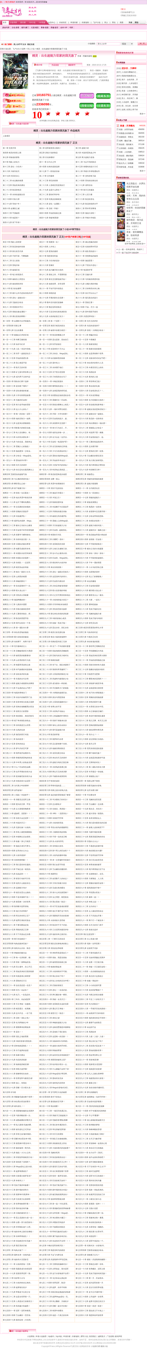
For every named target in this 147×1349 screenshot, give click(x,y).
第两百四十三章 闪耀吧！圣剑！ (52, 539)
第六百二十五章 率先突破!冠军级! (52, 1129)
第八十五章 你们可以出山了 (87, 293)
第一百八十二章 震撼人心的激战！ (16, 446)
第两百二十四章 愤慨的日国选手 (15, 511)
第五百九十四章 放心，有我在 (15, 1083)
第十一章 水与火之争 (47, 162)
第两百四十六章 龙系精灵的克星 (52, 544)
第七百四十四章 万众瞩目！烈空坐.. (17, 1315)
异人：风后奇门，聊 (130, 98)
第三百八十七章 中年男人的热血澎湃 (17, 762)
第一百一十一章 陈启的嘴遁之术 (52, 335)
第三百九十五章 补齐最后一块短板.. (90, 772)
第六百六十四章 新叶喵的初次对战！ (54, 1190)
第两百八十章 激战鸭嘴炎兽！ (15, 600)
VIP (65, 28)
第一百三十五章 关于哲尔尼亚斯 (52, 372)
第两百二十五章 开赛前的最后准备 (53, 511)
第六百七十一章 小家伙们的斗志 (88, 1199)
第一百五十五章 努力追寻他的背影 (16, 405)
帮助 (136, 22)
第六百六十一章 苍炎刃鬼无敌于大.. (53, 1185)
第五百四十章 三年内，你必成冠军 (16, 999)
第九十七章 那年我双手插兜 (87, 312)
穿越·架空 (54, 28)
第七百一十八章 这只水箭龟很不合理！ (54, 1273)
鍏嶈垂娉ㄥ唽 (21, 2)
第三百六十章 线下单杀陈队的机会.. (17, 721)
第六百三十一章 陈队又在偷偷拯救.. (53, 1139)
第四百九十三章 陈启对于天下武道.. (53, 925)
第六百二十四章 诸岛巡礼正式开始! (17, 1129)
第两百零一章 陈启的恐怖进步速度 (53, 474)
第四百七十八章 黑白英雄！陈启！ (53, 902)
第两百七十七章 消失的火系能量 (15, 595)
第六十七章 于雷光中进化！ (87, 265)
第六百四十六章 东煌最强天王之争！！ (54, 1162)
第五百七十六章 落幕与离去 (14, 1055)
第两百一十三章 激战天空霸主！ (52, 493)
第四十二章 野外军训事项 (86, 208)
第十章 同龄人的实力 (11, 162)
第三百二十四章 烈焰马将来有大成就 (90, 665)
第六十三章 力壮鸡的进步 (49, 261)
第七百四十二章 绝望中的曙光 (51, 1311)
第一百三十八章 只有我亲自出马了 (53, 377)
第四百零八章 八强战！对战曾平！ (16, 795)
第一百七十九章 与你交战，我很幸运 (17, 442)
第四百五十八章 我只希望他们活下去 (90, 869)
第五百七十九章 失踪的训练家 (15, 1060)
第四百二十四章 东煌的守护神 (51, 818)
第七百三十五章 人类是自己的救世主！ (18, 1301)
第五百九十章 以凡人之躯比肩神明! (90, 1074)
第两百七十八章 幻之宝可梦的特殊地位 (54, 595)
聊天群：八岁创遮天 (130, 83)
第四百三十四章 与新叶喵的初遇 (88, 832)
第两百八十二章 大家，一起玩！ (88, 600)
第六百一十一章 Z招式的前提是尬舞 (90, 1106)
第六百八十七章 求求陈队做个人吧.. (17, 1227)
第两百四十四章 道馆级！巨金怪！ (89, 539)
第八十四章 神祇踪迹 (47, 293)
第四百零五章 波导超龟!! (12, 790)
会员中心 (51, 22)
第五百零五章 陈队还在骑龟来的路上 (54, 944)
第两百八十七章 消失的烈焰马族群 (53, 609)
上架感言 (6, 136)
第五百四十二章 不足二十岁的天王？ (90, 999)
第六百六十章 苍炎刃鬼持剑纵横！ (16, 1185)
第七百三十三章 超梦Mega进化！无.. (54, 1297)
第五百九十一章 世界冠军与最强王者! (18, 1078)
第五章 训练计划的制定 (48, 153)
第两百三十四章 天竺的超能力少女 (53, 525)
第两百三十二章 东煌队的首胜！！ (89, 521)
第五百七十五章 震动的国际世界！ (89, 1050)
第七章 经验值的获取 (11, 157)
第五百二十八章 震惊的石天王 (15, 981)
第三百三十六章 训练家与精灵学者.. (90, 683)
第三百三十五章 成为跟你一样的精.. (53, 683)
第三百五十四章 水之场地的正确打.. (90, 711)
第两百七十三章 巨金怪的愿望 (87, 586)
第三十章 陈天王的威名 (85, 190)
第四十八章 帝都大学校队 (86, 218)
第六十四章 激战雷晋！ (85, 261)
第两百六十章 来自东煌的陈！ (51, 567)
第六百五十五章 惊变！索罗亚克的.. (53, 1176)
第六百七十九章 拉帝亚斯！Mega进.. (54, 1213)
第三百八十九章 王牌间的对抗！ (88, 762)
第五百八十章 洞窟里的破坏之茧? (52, 1060)
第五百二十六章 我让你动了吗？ (52, 976)
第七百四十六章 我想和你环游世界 (89, 1315)
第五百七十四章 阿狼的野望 (50, 1050)
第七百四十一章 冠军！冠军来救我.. (17, 1311)
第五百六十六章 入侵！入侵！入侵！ (90, 1036)
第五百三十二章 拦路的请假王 (51, 985)
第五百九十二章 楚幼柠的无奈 (51, 1078)
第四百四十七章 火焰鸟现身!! (14, 855)
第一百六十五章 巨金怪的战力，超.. (53, 419)
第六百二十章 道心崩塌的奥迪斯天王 (90, 1120)
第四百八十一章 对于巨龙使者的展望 (54, 906)
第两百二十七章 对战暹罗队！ (15, 516)
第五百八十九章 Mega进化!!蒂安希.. (53, 1074)
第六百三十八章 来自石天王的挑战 (89, 1148)
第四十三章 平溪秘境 (11, 213)
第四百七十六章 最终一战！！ (87, 897)
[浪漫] (119, 68)
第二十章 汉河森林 (46, 176)
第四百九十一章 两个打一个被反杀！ (90, 920)
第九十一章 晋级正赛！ (85, 302)
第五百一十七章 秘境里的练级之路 (53, 962)
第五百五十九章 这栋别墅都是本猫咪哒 (54, 1027)
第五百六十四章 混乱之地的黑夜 (15, 1036)
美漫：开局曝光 (127, 126)
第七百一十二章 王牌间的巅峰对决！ (54, 1264)
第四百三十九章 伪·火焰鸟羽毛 (51, 841)
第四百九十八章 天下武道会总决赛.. (17, 934)
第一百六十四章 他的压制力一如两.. (17, 419)
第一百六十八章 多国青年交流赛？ (53, 423)
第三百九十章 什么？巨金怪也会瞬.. (17, 767)
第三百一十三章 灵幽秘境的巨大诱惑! (18, 651)
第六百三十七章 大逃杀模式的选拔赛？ (54, 1148)
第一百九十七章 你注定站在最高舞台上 (18, 470)
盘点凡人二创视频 (126, 163)
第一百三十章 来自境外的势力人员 (89, 363)
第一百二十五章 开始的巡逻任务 (15, 358)
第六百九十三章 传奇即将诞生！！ (16, 1236)
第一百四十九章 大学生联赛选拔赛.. (17, 395)
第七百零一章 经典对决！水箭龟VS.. (90, 1246)
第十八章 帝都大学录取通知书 (87, 171)
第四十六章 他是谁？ (11, 218)
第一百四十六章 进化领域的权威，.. (17, 391)
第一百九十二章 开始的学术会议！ (53, 460)
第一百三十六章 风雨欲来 (86, 372)
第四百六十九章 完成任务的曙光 (52, 888)
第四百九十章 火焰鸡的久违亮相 (52, 920)
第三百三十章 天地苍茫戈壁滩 (87, 674)
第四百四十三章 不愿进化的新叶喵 (89, 846)
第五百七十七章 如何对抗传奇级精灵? (54, 1055)
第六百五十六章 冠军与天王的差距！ (90, 1176)
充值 (130, 22)
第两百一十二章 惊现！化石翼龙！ (16, 493)
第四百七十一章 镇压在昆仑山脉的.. (17, 892)
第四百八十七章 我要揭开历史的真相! (54, 916)
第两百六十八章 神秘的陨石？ (15, 581)
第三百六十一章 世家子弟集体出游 (53, 721)
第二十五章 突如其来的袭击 (14, 185)
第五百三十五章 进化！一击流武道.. (53, 990)
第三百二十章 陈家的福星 (49, 660)
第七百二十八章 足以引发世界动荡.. (90, 1287)
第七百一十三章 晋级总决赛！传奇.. (90, 1264)
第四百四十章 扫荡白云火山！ (87, 841)
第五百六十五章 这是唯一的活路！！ (54, 1036)
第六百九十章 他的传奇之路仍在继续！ (18, 1232)
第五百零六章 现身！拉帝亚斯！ (88, 944)
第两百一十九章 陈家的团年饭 (51, 502)
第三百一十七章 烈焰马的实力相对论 (54, 655)
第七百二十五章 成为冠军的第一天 (89, 1283)
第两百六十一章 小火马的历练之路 (89, 567)
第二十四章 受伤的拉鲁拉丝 (87, 181)
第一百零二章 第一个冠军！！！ (52, 321)
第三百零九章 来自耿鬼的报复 (87, 642)
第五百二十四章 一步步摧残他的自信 (90, 971)
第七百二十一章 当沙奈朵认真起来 (53, 1278)
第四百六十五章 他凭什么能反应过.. (17, 883)
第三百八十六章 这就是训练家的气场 (90, 758)
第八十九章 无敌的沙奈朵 (13, 302)
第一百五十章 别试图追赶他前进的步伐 (54, 395)
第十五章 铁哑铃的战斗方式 (87, 167)
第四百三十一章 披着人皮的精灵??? (90, 827)
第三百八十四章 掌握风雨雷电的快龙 (17, 758)
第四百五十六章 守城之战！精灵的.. (17, 869)
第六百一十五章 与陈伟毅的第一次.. (17, 1115)
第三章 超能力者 (82, 148)
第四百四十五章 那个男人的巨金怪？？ (54, 851)
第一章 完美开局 (9, 148)
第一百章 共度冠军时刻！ (86, 316)
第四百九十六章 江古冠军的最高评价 (54, 930)
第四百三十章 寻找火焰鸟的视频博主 (54, 827)
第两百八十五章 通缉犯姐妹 (87, 604)
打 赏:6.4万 (15, 106)
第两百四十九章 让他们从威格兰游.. (53, 549)
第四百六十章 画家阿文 (48, 874)
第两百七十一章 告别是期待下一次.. (17, 586)
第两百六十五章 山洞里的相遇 (15, 577)
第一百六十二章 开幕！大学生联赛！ (54, 414)
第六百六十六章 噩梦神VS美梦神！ (17, 1194)
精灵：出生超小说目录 (20, 124)
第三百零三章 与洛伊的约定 (87, 632)
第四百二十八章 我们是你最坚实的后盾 (91, 823)
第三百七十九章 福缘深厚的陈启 (52, 748)
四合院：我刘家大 (126, 144)
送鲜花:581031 (17, 95)
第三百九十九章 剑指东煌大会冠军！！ (18, 781)
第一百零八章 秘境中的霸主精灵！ (53, 330)
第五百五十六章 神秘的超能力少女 (53, 1023)
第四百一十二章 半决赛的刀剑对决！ (54, 800)
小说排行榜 (95, 1346)
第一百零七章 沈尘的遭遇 (13, 330)
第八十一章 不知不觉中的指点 (51, 288)
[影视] (119, 80)
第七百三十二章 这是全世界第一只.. (17, 1297)
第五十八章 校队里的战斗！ (87, 251)
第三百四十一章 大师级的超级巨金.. (53, 693)
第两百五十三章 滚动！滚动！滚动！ (90, 553)
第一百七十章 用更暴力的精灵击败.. (17, 428)
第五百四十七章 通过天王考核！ (52, 1009)
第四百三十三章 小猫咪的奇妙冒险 (53, 832)
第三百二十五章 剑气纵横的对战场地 (17, 669)
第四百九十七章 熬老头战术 (87, 930)
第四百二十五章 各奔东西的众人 (88, 818)
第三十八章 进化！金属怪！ (50, 204)
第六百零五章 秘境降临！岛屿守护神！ (91, 1097)
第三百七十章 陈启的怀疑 (49, 734)
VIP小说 (32, 22)
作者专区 (62, 22)
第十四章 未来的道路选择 (49, 167)
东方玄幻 (135, 202)
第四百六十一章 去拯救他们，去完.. (90, 874)
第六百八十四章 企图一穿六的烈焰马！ (18, 1222)
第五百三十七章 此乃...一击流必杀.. (17, 995)
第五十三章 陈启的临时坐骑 (14, 247)
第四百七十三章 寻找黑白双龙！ (88, 892)
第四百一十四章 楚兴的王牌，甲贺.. (17, 804)
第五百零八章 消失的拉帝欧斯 (51, 948)
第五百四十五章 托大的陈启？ (87, 1004)
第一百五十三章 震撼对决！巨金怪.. (53, 400)
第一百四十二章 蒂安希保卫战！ (88, 381)
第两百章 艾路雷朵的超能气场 (15, 474)
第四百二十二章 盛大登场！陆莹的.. (90, 813)
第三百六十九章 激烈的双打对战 (15, 734)
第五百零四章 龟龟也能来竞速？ (15, 944)
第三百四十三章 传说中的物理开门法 (17, 697)
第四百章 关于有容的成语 (49, 781)
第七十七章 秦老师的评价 (13, 284)
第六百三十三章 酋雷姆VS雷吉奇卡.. (17, 1143)
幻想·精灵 (35, 28)
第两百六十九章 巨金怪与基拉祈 (52, 581)
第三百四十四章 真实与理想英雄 (52, 697)
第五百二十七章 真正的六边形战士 (89, 976)
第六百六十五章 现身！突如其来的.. (90, 1190)
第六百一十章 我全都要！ (49, 1106)
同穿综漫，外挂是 (126, 167)
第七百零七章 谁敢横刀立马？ (87, 1255)
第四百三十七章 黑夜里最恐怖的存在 (90, 837)
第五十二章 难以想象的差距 (87, 242)
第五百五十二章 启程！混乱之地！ (16, 1018)
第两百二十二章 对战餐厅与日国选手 (54, 507)
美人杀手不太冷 (20, 44)
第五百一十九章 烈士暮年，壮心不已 (17, 967)
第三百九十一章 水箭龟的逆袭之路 (53, 767)
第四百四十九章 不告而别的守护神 (89, 855)
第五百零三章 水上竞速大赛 (87, 939)
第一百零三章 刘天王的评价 (87, 321)
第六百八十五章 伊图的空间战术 (52, 1222)
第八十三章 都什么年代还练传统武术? (18, 293)
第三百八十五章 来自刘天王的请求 (53, 758)
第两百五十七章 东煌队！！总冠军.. (17, 563)
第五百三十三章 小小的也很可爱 (88, 985)
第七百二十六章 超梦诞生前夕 (15, 1287)
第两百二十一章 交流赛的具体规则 (16, 507)
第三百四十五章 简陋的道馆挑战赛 (89, 697)
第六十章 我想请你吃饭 (48, 256)
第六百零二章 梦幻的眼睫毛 (87, 1092)
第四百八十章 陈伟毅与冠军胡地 (15, 906)
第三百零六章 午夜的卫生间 (87, 637)
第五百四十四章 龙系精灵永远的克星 (54, 1004)
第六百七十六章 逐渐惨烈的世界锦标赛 (54, 1208)
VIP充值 (42, 22)
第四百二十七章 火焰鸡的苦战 (51, 823)
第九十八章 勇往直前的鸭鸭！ (15, 316)
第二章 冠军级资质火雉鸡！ (50, 148)
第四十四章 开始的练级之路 (50, 213)
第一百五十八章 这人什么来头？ (15, 409)
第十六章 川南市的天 (11, 171)
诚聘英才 (101, 1336)
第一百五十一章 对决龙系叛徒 (87, 395)
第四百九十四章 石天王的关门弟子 (89, 925)
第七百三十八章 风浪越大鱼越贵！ (16, 1306)
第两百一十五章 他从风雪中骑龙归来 (17, 498)
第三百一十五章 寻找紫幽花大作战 (89, 651)
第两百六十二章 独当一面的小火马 (16, 572)
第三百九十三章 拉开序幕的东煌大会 (17, 772)
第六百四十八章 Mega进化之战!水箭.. (18, 1167)
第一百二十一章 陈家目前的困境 (88, 349)
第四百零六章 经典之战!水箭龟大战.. (53, 790)
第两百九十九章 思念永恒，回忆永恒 (54, 628)
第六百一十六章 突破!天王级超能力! (53, 1115)
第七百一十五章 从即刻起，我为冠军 (54, 1269)
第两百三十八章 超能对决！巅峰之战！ (91, 530)
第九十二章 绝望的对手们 (13, 307)
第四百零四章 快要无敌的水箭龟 (88, 786)
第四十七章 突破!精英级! (49, 218)
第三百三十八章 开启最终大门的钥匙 (54, 688)
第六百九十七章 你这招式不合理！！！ (54, 1241)
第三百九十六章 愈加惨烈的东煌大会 (17, 776)
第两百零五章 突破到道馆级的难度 (89, 479)
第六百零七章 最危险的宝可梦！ (52, 1102)
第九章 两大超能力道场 (85, 157)
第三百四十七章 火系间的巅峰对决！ (54, 702)
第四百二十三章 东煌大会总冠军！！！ (18, 818)
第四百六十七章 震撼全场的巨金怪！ (90, 883)
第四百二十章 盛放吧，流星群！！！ (17, 813)
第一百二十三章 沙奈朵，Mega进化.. (54, 353)
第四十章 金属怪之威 (11, 208)
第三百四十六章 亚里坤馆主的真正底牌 (18, 702)
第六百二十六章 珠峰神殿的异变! (89, 1129)
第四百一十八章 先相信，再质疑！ (53, 809)
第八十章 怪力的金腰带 (12, 288)
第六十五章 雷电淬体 (11, 265)
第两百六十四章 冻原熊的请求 (87, 572)
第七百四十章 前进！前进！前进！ (89, 1306)
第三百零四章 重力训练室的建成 (15, 637)
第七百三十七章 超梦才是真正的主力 (90, 1301)
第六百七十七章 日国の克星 (87, 1208)
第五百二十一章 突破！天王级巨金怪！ (91, 967)
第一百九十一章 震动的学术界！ (15, 460)
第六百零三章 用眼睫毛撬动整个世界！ (18, 1097)
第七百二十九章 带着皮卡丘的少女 (16, 1292)
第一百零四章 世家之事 (12, 326)
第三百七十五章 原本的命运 (14, 744)
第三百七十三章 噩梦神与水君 (51, 739)
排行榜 (23, 22)
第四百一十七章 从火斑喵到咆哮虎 (16, 809)
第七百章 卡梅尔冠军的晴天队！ (52, 1246)
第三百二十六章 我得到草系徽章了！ (54, 669)
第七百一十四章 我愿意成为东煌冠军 (17, 1269)
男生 (114, 22)
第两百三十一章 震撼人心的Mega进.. (54, 521)
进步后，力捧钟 (129, 68)
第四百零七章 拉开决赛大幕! (87, 790)
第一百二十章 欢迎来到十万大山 (52, 349)
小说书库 (13, 22)
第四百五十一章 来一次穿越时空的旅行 (54, 860)
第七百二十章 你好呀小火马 (14, 1278)
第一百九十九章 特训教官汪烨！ (88, 470)
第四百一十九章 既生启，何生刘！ (89, 809)
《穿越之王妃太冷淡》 (129, 15)
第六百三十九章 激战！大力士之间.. (17, 1153)
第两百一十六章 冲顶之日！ (50, 498)
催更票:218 (15, 101)
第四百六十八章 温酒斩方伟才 (15, 888)
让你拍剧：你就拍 (126, 148)
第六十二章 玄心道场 (11, 261)
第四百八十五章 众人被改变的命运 (89, 911)
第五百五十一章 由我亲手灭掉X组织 (90, 1013)
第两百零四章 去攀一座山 (49, 479)
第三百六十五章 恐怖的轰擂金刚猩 (89, 725)
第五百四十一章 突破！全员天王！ (53, 999)
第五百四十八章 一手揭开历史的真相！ (91, 1009)
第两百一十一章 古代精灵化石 (87, 488)
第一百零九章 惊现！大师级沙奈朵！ (90, 330)
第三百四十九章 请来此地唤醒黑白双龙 (18, 707)
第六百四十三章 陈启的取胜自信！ (53, 1157)
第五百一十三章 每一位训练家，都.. (17, 957)
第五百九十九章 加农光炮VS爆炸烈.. (90, 1088)
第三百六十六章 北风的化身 (14, 730)
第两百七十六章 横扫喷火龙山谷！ (89, 590)
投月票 (12, 112)
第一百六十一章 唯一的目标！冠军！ (17, 414)
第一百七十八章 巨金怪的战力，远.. (90, 437)
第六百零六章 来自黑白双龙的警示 (16, 1102)
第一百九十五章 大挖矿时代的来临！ (54, 465)
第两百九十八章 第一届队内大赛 (15, 628)
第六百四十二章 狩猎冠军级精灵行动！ (18, 1157)
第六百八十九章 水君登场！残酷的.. (90, 1227)
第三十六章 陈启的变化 (85, 199)
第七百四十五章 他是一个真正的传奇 (54, 1315)
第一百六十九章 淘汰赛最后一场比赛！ (91, 423)
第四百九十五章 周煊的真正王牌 (15, 930)
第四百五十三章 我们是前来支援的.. (17, 865)
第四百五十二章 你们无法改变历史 (89, 860)
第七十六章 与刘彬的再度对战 (87, 279)
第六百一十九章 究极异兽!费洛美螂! (53, 1120)
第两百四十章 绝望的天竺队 (50, 535)
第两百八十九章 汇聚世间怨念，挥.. (17, 614)
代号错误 (135, 205)
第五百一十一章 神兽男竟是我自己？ (54, 953)
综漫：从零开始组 (126, 129)
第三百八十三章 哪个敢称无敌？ (88, 753)
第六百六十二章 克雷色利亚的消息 (89, 1185)
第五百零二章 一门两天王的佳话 (52, 939)
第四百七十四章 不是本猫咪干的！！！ (18, 897)
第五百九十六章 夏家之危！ (87, 1083)
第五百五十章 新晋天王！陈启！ (52, 1013)
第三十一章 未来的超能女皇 (14, 194)
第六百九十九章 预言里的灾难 (15, 1246)
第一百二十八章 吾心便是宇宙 (15, 363)
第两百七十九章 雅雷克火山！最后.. (90, 595)
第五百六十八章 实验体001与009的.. (53, 1041)
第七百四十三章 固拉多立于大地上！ (90, 1311)
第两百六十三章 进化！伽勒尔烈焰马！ (54, 572)
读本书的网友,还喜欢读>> (135, 244)
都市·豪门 (25, 28)
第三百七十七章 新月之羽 (86, 744)
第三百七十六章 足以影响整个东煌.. (53, 744)
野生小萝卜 (136, 218)
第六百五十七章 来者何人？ (14, 1180)
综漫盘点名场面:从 (126, 133)
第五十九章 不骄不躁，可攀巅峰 (15, 256)
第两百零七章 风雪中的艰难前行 (52, 484)
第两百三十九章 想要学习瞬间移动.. (17, 535)
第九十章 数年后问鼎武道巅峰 (51, 302)
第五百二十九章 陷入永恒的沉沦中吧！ (54, 981)
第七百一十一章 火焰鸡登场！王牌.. (17, 1264)
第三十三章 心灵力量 (84, 194)
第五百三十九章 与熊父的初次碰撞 (89, 995)
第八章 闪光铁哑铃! (47, 157)
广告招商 (110, 1336)
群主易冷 (135, 193)
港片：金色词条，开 (130, 80)
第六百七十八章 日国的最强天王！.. (17, 1213)
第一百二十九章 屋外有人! (49, 363)
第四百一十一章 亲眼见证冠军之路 (16, 800)
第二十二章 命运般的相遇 (13, 181)
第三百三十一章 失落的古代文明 (15, 679)
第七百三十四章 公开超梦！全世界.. (90, 1297)
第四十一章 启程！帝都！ (49, 208)
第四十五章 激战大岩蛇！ (86, 213)
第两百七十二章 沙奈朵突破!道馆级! (53, 586)
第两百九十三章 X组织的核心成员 (52, 618)
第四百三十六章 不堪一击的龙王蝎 (53, 837)
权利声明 (118, 1336)
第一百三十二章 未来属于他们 (51, 367)
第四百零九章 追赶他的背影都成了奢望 (54, 795)
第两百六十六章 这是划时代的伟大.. (53, 577)
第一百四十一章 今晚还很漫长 (51, 381)
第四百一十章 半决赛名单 (86, 795)
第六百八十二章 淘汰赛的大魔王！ (53, 1218)
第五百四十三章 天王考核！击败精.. (17, 1004)
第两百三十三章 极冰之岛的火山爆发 (17, 525)
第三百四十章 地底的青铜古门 (15, 693)
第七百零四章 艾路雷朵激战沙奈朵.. (90, 1250)
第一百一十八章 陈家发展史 (87, 344)
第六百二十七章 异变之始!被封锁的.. (17, 1134)
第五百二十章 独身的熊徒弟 (50, 967)
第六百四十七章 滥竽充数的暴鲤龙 (89, 1162)
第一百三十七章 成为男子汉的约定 (16, 377)
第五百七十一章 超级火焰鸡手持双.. (53, 1046)
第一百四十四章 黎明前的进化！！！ (54, 386)
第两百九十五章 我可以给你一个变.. (17, 623)
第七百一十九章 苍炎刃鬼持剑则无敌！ (91, 1273)
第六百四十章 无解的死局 (49, 1153)
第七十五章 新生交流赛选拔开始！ (53, 279)
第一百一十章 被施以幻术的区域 (15, 335)
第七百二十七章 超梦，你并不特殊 (53, 1287)
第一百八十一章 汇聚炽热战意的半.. (90, 442)
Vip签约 (51, 1336)
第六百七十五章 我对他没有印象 (15, 1208)
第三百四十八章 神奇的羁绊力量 (88, 702)
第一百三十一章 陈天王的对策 (15, 367)
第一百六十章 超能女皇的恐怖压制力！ (91, 409)
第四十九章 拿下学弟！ (12, 222)
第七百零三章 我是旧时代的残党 (52, 1250)
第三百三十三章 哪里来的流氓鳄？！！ (91, 679)
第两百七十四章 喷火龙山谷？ (15, 590)
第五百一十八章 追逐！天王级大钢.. (90, 962)
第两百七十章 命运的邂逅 (86, 581)
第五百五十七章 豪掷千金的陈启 (88, 1023)
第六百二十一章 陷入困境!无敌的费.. (17, 1125)
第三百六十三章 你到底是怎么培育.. (17, 725)
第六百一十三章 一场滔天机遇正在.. (53, 1111)
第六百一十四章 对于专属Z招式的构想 (91, 1111)
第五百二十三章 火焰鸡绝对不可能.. (53, 971)
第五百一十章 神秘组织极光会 (15, 953)
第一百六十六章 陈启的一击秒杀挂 (89, 419)
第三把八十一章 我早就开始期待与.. (17, 753)
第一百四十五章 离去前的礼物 (87, 386)
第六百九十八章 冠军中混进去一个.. (90, 1241)
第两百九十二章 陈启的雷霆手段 (15, 618)
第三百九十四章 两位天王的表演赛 (53, 772)
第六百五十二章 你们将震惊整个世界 (54, 1171)
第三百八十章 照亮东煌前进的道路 (89, 748)
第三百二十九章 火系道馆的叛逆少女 (54, 674)
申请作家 (74, 22)
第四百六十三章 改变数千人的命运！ (54, 879)
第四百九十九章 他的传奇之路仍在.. (53, 934)
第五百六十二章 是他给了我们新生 (53, 1032)
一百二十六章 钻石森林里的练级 (52, 358)
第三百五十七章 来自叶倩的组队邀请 (90, 716)
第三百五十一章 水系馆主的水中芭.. (90, 707)
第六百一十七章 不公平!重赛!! (87, 1115)
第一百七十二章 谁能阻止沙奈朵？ (89, 428)
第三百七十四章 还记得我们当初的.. (90, 739)
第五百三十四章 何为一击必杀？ (15, 990)
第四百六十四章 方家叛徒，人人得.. (90, 879)
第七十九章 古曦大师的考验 (87, 284)
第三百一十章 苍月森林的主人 (15, 646)
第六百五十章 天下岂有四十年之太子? (91, 1167)
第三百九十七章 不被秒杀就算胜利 (53, 776)
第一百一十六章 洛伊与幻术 (14, 344)
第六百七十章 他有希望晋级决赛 (52, 1199)
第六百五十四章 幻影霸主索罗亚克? (17, 1176)
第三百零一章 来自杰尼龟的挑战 (15, 632)
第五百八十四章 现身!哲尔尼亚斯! (89, 1064)
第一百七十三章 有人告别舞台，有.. (17, 432)
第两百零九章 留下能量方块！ (15, 488)
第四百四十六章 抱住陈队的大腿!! (89, 851)
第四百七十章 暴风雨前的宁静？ (88, 888)
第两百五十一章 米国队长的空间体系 (17, 553)
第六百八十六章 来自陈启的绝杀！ (89, 1222)
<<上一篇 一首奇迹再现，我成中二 (130, 249)
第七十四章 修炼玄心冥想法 (14, 279)
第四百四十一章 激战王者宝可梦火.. (17, 846)
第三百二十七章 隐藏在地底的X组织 (90, 669)
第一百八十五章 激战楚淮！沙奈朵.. (17, 451)
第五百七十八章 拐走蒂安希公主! (89, 1055)
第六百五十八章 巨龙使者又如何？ (53, 1180)
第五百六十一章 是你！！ (13, 1032)
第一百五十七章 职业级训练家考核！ (90, 405)
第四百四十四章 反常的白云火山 (15, 851)
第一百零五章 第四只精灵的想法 (52, 326)
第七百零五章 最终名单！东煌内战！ (17, 1255)
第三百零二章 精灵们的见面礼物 (52, 632)
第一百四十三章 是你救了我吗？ (15, 386)
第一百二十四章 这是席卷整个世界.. (90, 353)
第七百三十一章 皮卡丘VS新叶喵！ (90, 1292)
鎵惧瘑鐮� (42, 2)
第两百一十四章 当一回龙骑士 (87, 493)
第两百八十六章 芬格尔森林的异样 (16, 609)
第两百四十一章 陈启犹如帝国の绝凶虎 (91, 535)
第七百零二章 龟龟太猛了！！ (15, 1250)
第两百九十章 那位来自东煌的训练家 (54, 614)
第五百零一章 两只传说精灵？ (15, 939)
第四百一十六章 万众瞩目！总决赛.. (90, 804)
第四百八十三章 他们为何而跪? (15, 911)
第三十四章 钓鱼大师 (11, 199)
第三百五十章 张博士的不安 (50, 707)
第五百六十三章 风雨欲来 (86, 1032)
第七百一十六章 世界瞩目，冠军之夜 (90, 1269)
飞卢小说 (96, 22)
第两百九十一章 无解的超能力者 (88, 614)
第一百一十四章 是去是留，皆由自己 (54, 340)
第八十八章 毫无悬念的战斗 (87, 298)
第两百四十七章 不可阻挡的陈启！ (89, 544)
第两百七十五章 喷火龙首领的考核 (53, 590)
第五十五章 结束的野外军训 (87, 247)
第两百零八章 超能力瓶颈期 (87, 484)
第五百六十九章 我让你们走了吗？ (89, 1041)
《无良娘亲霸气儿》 (128, 12)
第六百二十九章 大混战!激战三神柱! (90, 1134)
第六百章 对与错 (9, 1092)
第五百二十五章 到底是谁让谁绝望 (16, 976)
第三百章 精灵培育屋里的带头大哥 (89, 628)
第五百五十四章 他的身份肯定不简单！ (91, 1018)
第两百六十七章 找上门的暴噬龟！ (89, 577)
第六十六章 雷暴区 (46, 265)
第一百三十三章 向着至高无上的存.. (90, 367)
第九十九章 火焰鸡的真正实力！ (52, 316)
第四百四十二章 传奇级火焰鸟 (51, 846)
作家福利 (85, 22)
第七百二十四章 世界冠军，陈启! (52, 1283)
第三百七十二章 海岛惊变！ (14, 739)
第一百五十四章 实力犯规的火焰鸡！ (90, 400)
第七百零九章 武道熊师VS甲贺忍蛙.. (53, 1259)
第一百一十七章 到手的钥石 (50, 344)
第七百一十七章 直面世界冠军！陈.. (17, 1273)
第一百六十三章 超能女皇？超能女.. (90, 414)
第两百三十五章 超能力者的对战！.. (90, 525)
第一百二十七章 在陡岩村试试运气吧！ (91, 358)
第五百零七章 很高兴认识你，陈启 (16, 948)
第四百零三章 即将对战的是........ (52, 786)
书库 (71, 28)
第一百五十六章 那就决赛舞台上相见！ (54, 405)
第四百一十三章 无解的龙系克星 (88, 800)
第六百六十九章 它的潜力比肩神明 (16, 1199)
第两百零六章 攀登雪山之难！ (15, 484)
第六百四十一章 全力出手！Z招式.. (89, 1153)
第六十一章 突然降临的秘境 (87, 256)
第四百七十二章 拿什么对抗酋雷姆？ (54, 892)
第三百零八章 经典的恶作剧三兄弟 (53, 642)
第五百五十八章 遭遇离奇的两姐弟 (16, 1027)
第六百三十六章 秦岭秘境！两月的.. (17, 1148)
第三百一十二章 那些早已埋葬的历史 (90, 646)
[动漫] (119, 83)
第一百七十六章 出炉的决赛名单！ (16, 437)
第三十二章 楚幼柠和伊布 (49, 194)
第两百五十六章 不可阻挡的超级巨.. (90, 558)
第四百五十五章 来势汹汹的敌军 (88, 865)
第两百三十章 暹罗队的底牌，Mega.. (17, 521)
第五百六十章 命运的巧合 (86, 1027)
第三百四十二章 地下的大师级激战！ (90, 693)
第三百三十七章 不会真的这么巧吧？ (17, 688)
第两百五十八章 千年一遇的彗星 (88, 563)
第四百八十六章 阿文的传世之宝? (16, 916)
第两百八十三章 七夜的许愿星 (15, 604)
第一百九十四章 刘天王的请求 (15, 465)
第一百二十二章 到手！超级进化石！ (17, 353)
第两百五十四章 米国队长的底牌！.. (17, 558)
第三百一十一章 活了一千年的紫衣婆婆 (54, 646)
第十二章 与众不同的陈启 (86, 162)
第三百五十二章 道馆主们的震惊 (15, 711)
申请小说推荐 (41, 1336)
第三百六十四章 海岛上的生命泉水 (53, 725)
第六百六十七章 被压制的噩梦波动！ (54, 1194)
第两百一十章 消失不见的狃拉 (51, 488)
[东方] (119, 95)
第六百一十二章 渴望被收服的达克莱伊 (18, 1111)
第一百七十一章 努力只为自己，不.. (53, 428)
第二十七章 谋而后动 (84, 185)
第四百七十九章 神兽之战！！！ (88, 902)
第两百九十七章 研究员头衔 (87, 623)
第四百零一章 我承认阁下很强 (87, 781)
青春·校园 (44, 28)
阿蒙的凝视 (87, 56)
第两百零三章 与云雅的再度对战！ (16, 479)
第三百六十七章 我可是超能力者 (52, 730)
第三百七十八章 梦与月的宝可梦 (15, 748)
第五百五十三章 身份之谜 (49, 1018)
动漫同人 (135, 190)
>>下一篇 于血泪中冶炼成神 (127, 253)
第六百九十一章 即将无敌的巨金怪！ (54, 1232)
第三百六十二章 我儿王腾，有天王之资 (91, 721)
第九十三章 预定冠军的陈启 (50, 307)
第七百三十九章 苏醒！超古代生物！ (54, 1306)
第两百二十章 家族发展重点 (87, 502)
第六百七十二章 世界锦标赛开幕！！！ (18, 1204)
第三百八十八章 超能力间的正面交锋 (54, 762)
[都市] (119, 72)
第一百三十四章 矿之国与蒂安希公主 (17, 372)
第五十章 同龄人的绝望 (12, 242)
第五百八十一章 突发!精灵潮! (87, 1060)
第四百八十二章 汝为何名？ (87, 906)
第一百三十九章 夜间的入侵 (87, 377)
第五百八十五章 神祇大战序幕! (15, 1069)
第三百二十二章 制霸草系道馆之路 (16, 665)
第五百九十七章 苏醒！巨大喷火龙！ (17, 1088)
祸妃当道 (30, 44)
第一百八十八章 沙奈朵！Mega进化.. (17, 456)
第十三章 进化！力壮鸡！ (13, 167)
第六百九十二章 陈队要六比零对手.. (90, 1232)
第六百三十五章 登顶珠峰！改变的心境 (91, 1143)
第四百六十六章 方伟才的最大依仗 (53, 883)
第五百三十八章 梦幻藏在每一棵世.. (53, 995)
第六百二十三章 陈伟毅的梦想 (87, 1125)
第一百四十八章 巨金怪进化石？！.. (90, 391)
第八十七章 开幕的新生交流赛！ (52, 298)
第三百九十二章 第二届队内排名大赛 (90, 767)
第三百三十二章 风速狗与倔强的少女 (54, 679)
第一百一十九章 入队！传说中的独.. (17, 349)
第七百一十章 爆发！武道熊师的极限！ (91, 1259)
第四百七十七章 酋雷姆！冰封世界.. (17, 902)
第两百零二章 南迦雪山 (85, 474)
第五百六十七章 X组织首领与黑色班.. (18, 1041)
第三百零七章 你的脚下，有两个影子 (17, 642)
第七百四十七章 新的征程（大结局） (17, 1320)
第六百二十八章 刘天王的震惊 (51, 1134)
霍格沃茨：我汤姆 (126, 159)
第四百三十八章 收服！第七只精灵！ (17, 841)
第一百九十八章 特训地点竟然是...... (53, 470)
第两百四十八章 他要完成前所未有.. (17, 549)
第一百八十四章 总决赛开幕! (87, 446)
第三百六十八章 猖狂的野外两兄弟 (89, 730)
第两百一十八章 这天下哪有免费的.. (17, 502)
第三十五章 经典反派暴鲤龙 (50, 199)
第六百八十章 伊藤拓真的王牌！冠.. (90, 1213)
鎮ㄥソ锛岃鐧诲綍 (7, 2)
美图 (121, 22)
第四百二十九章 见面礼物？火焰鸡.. (17, 827)
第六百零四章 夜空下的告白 (50, 1097)
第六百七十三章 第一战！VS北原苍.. (53, 1204)
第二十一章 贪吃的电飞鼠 (86, 176)
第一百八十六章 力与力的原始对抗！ (54, 451)
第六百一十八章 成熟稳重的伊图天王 (17, 1120)
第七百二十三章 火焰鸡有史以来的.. (17, 1283)
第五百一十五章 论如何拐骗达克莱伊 (90, 957)
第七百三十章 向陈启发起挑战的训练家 (54, 1292)
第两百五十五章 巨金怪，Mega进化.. (54, 558)
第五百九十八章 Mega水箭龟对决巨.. (54, 1088)
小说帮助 (30, 1336)
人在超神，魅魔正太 (130, 102)
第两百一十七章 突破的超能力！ (88, 498)
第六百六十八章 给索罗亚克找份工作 (90, 1194)
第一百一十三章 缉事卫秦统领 (15, 340)
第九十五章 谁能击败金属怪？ (15, 312)
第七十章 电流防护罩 (84, 270)
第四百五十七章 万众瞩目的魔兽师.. (53, 869)
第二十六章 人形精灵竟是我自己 (52, 185)
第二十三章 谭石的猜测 (48, 181)
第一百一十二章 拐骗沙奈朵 (87, 335)
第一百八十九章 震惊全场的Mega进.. (54, 456)
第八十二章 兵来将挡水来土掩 (87, 288)
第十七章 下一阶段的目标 (49, 171)
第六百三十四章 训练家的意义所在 (53, 1143)
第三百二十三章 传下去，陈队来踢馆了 (54, 665)
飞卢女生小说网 (19, 49)
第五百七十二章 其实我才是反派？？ (90, 1046)
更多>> (142, 114)
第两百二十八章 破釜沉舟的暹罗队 (53, 516)
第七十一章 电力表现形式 (13, 275)
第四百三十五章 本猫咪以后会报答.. (17, 837)
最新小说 (104, 1346)
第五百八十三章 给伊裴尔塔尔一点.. (53, 1064)
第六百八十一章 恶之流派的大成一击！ (18, 1218)
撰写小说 (84, 1336)
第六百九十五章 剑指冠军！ (87, 1236)
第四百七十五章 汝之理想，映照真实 (54, 897)
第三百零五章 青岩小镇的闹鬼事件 (53, 637)
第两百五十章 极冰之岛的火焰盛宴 (89, 549)
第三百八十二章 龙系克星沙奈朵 (52, 753)
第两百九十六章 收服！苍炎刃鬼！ (53, 623)
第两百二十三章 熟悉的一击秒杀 (88, 507)
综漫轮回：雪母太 (126, 137)
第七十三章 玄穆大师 (84, 275)
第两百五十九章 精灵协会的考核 (15, 567)
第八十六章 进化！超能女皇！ (15, 298)
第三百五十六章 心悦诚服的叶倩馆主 (54, 716)
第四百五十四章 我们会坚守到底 (52, 865)
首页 (4, 22)
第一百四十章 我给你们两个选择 (15, 381)
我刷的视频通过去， (130, 76)
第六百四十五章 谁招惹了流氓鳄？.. (17, 1162)
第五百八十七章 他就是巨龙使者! (89, 1069)
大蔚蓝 (134, 230)
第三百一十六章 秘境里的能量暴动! (17, 655)
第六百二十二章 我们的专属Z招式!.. (53, 1125)
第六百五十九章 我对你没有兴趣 (88, 1180)
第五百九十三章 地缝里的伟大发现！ (90, 1078)
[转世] (119, 106)
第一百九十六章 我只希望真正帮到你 (90, 465)
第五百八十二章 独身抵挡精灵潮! (16, 1064)
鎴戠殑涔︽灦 (32, 2)
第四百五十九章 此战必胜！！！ (15, 874)
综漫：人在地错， (126, 152)
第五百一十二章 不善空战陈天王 (88, 953)
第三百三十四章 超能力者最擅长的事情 (18, 683)
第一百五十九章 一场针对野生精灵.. (53, 409)
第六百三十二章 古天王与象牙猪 (88, 1139)
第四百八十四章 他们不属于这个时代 (54, 911)
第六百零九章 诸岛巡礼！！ (14, 1106)
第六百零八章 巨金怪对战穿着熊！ (89, 1102)
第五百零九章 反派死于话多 (87, 948)
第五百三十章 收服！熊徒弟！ (87, 981)
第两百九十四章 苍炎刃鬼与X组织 (89, 618)
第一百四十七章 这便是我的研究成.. (53, 391)
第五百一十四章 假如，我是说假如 (53, 957)
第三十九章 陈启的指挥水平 (87, 204)
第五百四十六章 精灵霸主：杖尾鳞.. (17, 1009)
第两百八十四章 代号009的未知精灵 (53, 604)
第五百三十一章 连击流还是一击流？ (17, 985)
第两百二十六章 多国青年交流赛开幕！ (91, 511)
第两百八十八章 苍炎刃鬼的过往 (88, 609)
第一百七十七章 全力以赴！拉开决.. (53, 437)
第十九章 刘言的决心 (11, 176)
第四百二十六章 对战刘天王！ (15, 823)
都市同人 (135, 214)
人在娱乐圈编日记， (130, 72)
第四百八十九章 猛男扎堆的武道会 (16, 920)
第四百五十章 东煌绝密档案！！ (15, 860)
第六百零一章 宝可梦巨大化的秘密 (53, 1092)
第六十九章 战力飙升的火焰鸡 (51, 270)
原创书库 (5, 28)
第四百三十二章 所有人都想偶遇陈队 (17, 832)
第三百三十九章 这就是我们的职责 (89, 688)
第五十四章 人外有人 (47, 247)
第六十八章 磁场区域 (11, 270)
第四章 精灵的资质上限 (12, 153)
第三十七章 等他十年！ (12, 204)
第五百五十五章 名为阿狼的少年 (15, 1023)
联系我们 (92, 1336)
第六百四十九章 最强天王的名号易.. (53, 1167)
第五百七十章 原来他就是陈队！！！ (17, 1046)
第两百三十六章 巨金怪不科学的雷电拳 (18, 530)
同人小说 (30, 49)
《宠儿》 (123, 9)
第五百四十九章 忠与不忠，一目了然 (17, 1013)
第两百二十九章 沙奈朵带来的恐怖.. (90, 516)
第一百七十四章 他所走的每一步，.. (53, 432)
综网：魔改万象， (126, 141)
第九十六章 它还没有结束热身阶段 (53, 312)
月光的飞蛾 (136, 242)
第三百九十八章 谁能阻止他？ (87, 776)
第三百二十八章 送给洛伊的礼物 (15, 674)
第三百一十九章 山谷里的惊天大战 (16, 660)
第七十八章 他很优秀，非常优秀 (52, 284)
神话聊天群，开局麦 (130, 95)
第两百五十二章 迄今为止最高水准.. (53, 553)
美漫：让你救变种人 (130, 91)
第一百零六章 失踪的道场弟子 (87, 326)
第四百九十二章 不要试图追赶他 (15, 925)
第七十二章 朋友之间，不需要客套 (53, 275)
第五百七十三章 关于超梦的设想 (15, 1050)
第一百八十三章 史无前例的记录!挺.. (53, 446)
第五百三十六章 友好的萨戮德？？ (89, 990)
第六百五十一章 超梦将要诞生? (15, 1171)
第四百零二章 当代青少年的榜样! (16, 786)
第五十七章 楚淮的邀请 (48, 251)
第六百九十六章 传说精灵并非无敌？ (17, 1241)
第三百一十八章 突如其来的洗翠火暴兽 (91, 655)
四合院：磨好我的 (126, 156)
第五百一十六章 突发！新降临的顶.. (17, 962)
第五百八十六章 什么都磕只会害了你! (54, 1069)
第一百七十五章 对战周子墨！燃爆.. (90, 432)
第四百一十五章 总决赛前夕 (50, 804)
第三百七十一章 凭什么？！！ (87, 734)
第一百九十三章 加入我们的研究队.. (90, 460)
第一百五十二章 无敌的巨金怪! (15, 400)
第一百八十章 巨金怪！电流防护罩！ (54, 442)
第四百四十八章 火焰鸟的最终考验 (53, 855)
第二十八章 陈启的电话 (12, 190)
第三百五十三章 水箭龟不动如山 (52, 711)
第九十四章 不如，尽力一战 (87, 307)
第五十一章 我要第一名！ (49, 242)
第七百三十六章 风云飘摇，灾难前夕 (54, 1301)
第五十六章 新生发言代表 (13, 251)
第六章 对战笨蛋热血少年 (86, 153)
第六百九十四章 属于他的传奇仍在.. (53, 1236)
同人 (106, 22)
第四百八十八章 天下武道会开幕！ (89, 916)
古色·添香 (15, 28)
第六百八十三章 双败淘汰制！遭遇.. (90, 1218)
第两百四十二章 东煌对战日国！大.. (17, 539)
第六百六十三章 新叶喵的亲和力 (15, 1190)
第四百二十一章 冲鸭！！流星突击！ (54, 813)
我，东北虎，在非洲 (130, 106)
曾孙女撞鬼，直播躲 (130, 87)
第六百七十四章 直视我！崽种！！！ (90, 1204)
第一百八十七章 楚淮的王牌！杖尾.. (90, 451)
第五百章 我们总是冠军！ (86, 934)
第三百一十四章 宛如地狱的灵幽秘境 (54, 651)
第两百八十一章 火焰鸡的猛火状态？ (54, 600)
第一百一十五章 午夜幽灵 (86, 340)
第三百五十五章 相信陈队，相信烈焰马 (18, 716)
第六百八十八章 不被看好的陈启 (52, 1227)
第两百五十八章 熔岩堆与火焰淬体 (53, 563)
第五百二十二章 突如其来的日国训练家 (18, 971)
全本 (62, 28)
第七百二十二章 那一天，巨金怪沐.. (90, 1278)
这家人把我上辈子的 (130, 110)
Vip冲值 (59, 1336)
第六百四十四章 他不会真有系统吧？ (90, 1157)
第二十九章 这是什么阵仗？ (50, 190)
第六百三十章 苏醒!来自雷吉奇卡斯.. (17, 1139)
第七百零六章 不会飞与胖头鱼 (51, 1255)
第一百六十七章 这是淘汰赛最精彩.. (17, 423)
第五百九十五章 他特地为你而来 (52, 1083)
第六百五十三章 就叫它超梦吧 (87, 1171)
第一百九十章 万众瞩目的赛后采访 (89, 456)
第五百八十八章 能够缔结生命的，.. (17, 1074)
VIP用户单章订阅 (72, 237)
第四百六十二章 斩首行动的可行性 (16, 879)
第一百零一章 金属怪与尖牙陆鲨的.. (17, 321)
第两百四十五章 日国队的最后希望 (16, 544)
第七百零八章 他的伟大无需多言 (15, 1259)
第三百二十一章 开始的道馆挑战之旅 (90, 660)
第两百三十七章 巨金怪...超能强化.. (53, 530)
